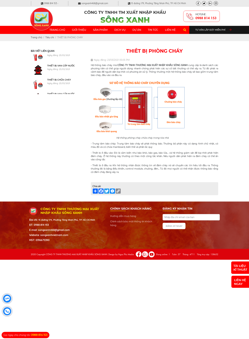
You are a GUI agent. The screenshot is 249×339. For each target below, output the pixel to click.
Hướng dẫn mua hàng (123, 216)
